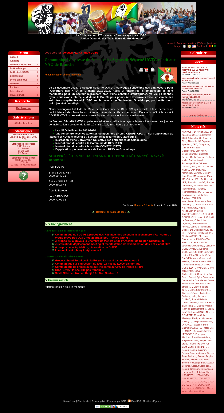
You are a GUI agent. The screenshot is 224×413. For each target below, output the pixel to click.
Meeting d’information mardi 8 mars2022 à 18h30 (196, 104)
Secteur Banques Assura (194, 353)
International (16, 91)
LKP (193, 170)
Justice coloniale (205, 166)
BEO (195, 144)
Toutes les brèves (198, 115)
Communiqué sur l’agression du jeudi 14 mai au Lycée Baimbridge (97, 263)
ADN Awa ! (187, 132)
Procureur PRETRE (203, 185)
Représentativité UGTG (193, 192)
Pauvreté (199, 201)
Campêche (204, 144)
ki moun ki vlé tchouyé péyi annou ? (78, 250)
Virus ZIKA (198, 391)
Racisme (201, 189)
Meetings (186, 318)
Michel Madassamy (196, 176)
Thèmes (202, 43)
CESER (209, 214)
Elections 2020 (205, 233)
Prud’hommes (188, 189)
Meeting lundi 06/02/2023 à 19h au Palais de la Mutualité (198, 87)
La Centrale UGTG (19, 72)
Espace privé (98, 401)
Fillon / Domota (196, 255)
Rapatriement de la (201, 337)
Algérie (202, 208)
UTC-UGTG (187, 382)
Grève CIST (200, 268)
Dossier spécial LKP (20, 64)
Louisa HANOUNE (200, 312)
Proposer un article (186, 43)
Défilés (185, 230)
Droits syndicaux (18, 80)
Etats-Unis (203, 252)
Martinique (187, 173)
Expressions (16, 76)
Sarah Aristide (189, 195)
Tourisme (186, 198)
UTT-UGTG (208, 388)
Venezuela (187, 391)
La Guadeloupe (18, 68)
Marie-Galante (201, 315)
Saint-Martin (188, 347)
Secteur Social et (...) (201, 366)
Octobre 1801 (193, 179)
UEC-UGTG (188, 375)
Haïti (194, 166)
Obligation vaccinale (202, 321)
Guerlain (186, 166)
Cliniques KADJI (190, 154)
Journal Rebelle (199, 299)
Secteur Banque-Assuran (194, 350)
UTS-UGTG (195, 388)
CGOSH (186, 217)
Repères (14, 87)
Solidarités (202, 195)
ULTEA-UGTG (202, 375)
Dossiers (14, 83)
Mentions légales (151, 401)
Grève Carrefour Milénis (202, 261)
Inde (194, 296)
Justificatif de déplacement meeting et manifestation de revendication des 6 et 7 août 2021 (113, 244)
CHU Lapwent (198, 217)
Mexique (196, 318)
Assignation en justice (192, 211)
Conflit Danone (197, 157)
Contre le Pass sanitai (201, 227)
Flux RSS (134, 401)
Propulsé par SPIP (116, 401)
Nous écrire (69, 401)
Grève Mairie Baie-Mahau (194, 280)
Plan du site (84, 401)
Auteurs (212, 43)
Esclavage (187, 163)
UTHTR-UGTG (197, 385)
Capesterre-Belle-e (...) (193, 214)
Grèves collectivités (199, 293)
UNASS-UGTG (189, 378)
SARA (209, 192)
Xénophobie (188, 201)
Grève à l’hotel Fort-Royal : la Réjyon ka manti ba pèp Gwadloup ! (97, 260)
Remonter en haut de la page (111, 212)
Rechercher (23, 108)
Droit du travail (196, 160)
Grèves (185, 293)
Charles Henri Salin (191, 148)
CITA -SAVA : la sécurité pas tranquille (79, 270)
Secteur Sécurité (143, 205)
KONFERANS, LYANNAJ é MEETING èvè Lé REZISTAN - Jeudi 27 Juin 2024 (196, 69)
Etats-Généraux (201, 163)
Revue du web (17, 95)
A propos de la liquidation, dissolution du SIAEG (86, 247)
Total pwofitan (203, 372)
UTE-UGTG (200, 382)
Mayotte (197, 173)
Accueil (171, 43)
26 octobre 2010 (196, 138)
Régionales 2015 (190, 340)
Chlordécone (188, 151)
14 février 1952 (201, 132)
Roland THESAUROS (199, 344)
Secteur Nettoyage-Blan (193, 363)
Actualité (14, 61)
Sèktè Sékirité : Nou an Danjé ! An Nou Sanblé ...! (86, 273)
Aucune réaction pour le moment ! (63, 74)
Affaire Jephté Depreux (199, 141)
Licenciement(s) (198, 309)
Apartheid (186, 144)
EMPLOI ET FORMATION (194, 242)
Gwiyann (186, 296)
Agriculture (192, 208)
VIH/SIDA (196, 198)
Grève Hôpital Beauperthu (201, 277)
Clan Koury (201, 151)
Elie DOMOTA (203, 239)
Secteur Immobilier (200, 359)
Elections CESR (189, 236)
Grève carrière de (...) (192, 265)
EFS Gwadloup (189, 233)
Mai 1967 (200, 170)
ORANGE (186, 325)
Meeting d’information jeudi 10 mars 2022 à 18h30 (196, 95)
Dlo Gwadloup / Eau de (201, 230)
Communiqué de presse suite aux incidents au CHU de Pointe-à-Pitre (99, 266)
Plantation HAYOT (196, 182)
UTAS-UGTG (204, 378)
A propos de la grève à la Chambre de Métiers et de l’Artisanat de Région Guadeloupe (110, 240)
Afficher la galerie (24, 123)
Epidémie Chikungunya (193, 246)
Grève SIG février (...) (200, 290)
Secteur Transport (190, 369)
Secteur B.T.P (201, 347)
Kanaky (185, 170)
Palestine (197, 325)
